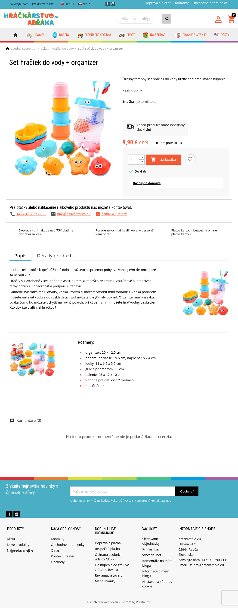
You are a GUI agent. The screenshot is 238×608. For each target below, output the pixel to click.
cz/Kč (84, 4)
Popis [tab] (20, 255)
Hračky (35, 35)
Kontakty (182, 3)
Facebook (107, 4)
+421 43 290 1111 (31, 213)
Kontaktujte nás (62, 556)
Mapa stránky (105, 581)
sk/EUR (68, 4)
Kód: (126, 90)
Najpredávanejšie (20, 550)
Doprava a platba (158, 3)
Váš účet (149, 529)
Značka (128, 101)
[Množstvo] (133, 160)
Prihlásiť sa (150, 549)
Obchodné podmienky (209, 3)
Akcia (11, 539)
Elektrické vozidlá (94, 35)
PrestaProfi (143, 602)
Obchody (58, 562)
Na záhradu (155, 35)
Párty (221, 35)
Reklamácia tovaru (109, 575)
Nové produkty (18, 544)
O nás (55, 550)
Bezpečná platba (107, 549)
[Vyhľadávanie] (135, 19)
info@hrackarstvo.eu (74, 213)
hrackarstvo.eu (108, 602)
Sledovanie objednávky (151, 541)
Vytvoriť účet (151, 555)
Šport (127, 35)
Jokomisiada (146, 101)
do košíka (163, 160)
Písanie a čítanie (190, 35)
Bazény (60, 35)
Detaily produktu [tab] (55, 255)
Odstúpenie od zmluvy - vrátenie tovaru (112, 567)
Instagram (113, 4)
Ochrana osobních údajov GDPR (108, 556)
